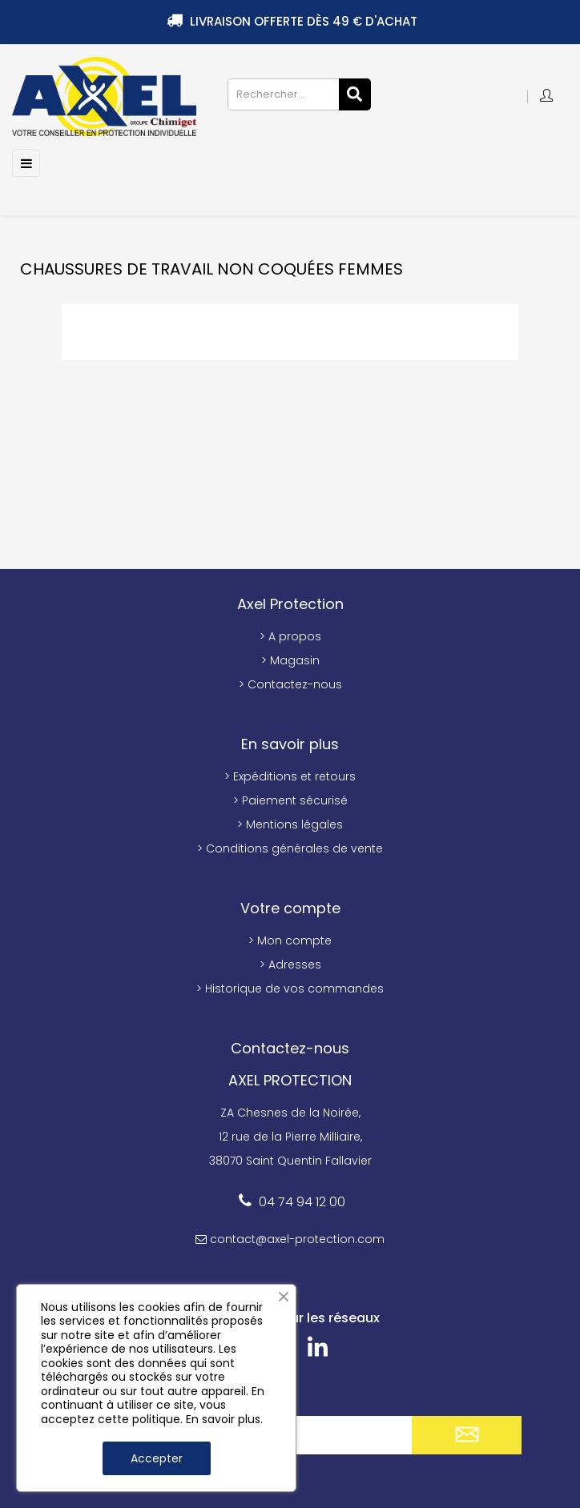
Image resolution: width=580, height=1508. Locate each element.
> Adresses (290, 965)
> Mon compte (290, 940)
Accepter (157, 1458)
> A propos (290, 636)
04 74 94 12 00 (302, 1202)
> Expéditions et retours (290, 776)
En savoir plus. (224, 1419)
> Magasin (290, 660)
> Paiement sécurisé (290, 800)
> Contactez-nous (290, 684)
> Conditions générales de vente (290, 848)
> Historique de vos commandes (290, 989)
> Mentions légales (290, 824)
